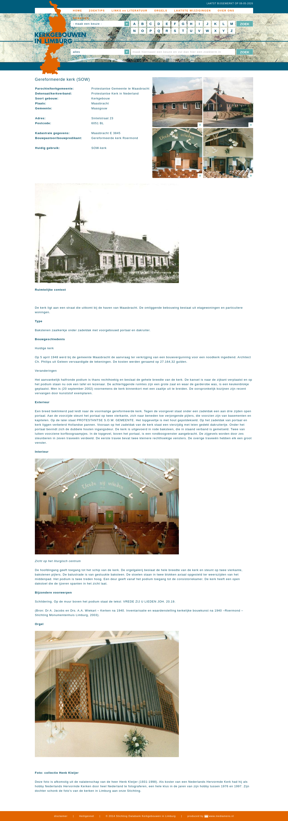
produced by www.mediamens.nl (210, 816)
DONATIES (81, 18)
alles (76, 52)
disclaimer (61, 816)
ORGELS (160, 10)
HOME (77, 10)
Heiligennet (86, 816)
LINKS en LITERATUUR (129, 10)
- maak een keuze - (87, 23)
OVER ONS (226, 10)
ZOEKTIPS (97, 10)
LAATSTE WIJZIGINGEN (192, 10)
